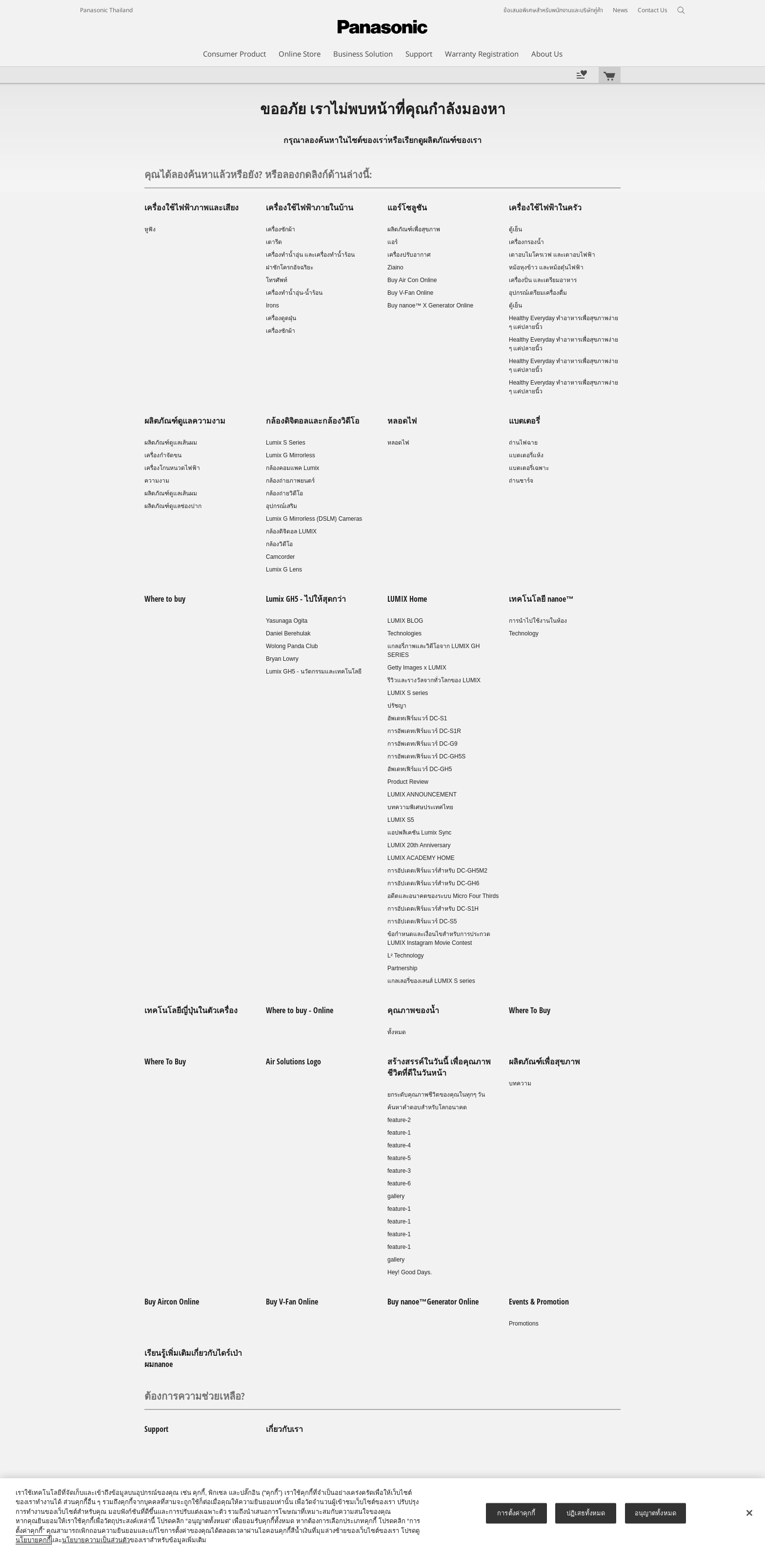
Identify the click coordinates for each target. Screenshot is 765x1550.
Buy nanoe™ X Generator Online (430, 305)
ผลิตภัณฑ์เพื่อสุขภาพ (413, 229)
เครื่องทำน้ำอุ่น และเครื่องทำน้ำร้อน (310, 254)
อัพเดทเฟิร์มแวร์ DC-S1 (417, 718)
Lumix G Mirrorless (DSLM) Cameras (314, 518)
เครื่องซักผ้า (280, 229)
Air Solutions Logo (293, 1061)
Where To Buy (529, 1010)
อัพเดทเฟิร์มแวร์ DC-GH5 (419, 769)
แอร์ (392, 242)
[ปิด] (749, 1513)
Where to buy (164, 598)
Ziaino (395, 267)
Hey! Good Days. (409, 1272)
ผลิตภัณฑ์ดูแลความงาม (184, 420)
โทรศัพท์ (276, 280)
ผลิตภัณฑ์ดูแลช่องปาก (172, 506)
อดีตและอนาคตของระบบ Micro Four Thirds (443, 896)
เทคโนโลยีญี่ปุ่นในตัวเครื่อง (191, 1010)
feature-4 (399, 1145)
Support (156, 1429)
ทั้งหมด (396, 1032)
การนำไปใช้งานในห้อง (538, 620)
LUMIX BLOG (405, 620)
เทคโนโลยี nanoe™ (541, 598)
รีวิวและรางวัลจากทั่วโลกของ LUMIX (434, 680)
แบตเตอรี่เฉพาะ (529, 468)
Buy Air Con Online (412, 280)
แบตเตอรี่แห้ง (526, 455)
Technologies (404, 633)
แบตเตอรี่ (524, 420)
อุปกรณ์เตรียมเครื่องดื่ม (538, 292)
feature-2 (399, 1120)
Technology (524, 633)
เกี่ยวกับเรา (284, 1429)
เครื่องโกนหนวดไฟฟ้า (172, 468)
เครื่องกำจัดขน (162, 455)
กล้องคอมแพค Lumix (292, 468)
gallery (395, 1196)
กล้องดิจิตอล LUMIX (291, 531)
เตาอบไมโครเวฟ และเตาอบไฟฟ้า (552, 254)
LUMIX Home (407, 598)
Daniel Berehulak (288, 633)
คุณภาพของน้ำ (413, 1010)
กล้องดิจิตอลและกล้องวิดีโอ (313, 420)
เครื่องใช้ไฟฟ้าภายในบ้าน (309, 207)
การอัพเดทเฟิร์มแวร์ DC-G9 (422, 743)
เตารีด (274, 242)
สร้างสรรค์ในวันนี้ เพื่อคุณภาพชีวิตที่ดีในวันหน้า (439, 1067)
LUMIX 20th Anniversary (418, 845)
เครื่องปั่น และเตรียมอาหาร (543, 280)
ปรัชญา (396, 705)
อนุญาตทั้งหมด (655, 1513)
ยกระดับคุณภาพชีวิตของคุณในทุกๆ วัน (436, 1094)
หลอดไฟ (402, 420)
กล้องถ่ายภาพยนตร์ (290, 480)
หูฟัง (150, 229)
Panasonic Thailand (106, 10)
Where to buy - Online (299, 1010)
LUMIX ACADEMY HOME (421, 858)
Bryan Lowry (282, 658)
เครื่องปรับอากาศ (409, 254)
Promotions (524, 1323)
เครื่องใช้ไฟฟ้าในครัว (545, 207)
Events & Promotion (539, 1301)
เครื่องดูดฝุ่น (281, 318)
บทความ (520, 1083)
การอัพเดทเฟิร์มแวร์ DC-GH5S (426, 756)
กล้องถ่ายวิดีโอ (284, 493)
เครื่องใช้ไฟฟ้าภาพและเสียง (191, 207)
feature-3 (399, 1170)
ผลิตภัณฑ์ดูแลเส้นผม (170, 442)
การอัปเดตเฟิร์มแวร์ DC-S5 (422, 921)
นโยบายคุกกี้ (33, 1540)
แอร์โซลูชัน (407, 207)
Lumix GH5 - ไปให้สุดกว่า (306, 598)
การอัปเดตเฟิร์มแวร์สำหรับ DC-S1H (433, 908)
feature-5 (399, 1158)
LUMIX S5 (400, 819)
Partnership (402, 968)
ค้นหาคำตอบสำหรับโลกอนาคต (427, 1107)
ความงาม (156, 480)
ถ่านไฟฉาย (523, 442)
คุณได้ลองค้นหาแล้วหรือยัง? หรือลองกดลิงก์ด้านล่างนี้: (258, 174)
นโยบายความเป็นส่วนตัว (96, 1540)
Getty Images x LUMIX (416, 667)
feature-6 (399, 1183)
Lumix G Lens (284, 569)
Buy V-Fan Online (410, 292)
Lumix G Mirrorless (290, 455)
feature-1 (399, 1132)
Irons (272, 305)
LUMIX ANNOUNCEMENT (422, 794)
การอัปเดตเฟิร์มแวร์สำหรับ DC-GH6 (433, 883)
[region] (382, 1514)
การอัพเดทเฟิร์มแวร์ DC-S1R (424, 731)
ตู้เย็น (515, 229)
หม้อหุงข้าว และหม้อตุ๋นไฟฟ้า (546, 267)
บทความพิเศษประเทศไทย (420, 807)
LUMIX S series (407, 693)
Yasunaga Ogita (286, 620)
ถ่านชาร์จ (521, 480)
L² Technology (405, 955)
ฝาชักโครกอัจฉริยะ (289, 267)
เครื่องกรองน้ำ (526, 242)
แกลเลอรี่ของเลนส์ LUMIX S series (431, 981)
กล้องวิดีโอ (279, 544)
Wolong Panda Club (292, 646)
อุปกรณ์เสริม (281, 506)
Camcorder (280, 556)
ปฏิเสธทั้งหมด (585, 1513)
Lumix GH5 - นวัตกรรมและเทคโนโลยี (314, 671)
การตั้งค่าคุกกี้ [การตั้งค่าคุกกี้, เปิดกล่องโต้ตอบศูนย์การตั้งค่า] (516, 1513)
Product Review (407, 781)
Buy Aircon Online (171, 1301)
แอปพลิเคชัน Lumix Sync (419, 832)
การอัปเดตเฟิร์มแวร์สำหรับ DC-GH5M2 (437, 870)
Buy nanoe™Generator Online (433, 1301)
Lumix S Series (285, 442)
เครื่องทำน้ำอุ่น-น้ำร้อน (294, 292)
